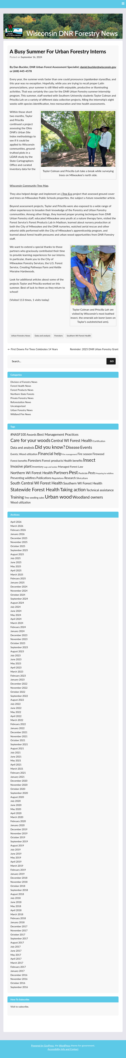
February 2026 (18, 529)
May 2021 (16, 760)
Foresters (58, 335)
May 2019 (16, 857)
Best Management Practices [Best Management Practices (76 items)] (57, 434)
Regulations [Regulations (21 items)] (58, 478)
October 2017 (18, 934)
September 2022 (19, 695)
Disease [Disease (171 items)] (73, 447)
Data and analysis (42, 335)
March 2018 (17, 914)
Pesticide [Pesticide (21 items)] (83, 473)
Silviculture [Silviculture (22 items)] (82, 478)
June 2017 (16, 950)
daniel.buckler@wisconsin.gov (98, 67)
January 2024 (18, 631)
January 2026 (18, 534)
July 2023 (16, 655)
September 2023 (19, 647)
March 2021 (17, 768)
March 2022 (17, 720)
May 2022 (16, 712)
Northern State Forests (22, 394)
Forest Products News (22, 389)
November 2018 (19, 881)
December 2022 (19, 683)
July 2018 (16, 898)
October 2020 (18, 788)
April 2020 (16, 813)
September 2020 (19, 792)
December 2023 (19, 635)
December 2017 (19, 926)
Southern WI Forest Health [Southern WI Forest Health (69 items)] (82, 483)
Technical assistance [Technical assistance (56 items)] (100, 490)
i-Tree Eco (66, 193)
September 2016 (19, 987)
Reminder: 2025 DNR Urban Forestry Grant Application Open (94, 351)
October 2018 (18, 885)
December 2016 (19, 975)
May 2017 (16, 954)
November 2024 (19, 590)
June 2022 (16, 707)
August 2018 (17, 894)
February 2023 (18, 675)
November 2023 (19, 639)
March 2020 (17, 817)
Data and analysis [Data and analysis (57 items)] (22, 447)
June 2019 (16, 853)
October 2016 (18, 983)
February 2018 (18, 918)
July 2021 (16, 752)
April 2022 (16, 716)
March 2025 (17, 574)
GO (112, 361)
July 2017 (16, 946)
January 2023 (18, 679)
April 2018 (16, 910)
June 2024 (16, 610)
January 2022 (18, 728)
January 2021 (18, 776)
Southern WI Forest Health (79, 335)
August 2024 (17, 602)
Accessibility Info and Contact (63, 1049)
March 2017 (17, 962)
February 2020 (18, 821)
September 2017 (19, 938)
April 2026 (16, 521)
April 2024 (16, 618)
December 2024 (19, 586)
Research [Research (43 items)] (70, 478)
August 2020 (17, 797)
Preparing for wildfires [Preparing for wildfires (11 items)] (105, 473)
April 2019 (16, 861)
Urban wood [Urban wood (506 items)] (58, 497)
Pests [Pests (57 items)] (92, 473)
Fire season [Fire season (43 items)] (85, 454)
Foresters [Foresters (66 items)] (34, 460)
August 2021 (17, 748)
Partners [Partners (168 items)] (60, 472)
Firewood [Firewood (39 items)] (98, 454)
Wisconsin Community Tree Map (29, 185)
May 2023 (16, 663)
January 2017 (18, 970)
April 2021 (16, 764)
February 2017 (18, 966)
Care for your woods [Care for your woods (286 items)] (30, 440)
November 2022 (19, 687)
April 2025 (16, 570)
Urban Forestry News (20, 335)
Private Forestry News (22, 398)
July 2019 (16, 849)
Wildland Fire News (21, 414)
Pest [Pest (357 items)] (73, 472)
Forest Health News (21, 385)
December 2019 (19, 829)
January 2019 (18, 873)
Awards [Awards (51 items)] (32, 434)
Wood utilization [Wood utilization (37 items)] (21, 502)
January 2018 (18, 922)
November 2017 (19, 930)
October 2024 (18, 594)
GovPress (49, 1045)
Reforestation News (21, 402)
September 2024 (19, 598)
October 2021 (18, 740)
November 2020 (19, 784)
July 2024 (16, 606)
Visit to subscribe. (20, 1006)
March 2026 (17, 525)
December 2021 (19, 732)
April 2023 (16, 667)
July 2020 (16, 800)
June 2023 (16, 659)
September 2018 (19, 890)
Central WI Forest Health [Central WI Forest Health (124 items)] (71, 440)
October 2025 (18, 546)
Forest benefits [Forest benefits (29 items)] (19, 460)
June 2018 (16, 902)
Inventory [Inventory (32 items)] (37, 466)
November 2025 (19, 542)
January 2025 (18, 582)
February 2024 (18, 627)
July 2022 (16, 703)
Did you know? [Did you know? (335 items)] (50, 447)
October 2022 (18, 691)
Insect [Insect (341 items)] (89, 460)
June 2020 (16, 805)
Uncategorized (18, 406)
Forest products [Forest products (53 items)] (52, 460)
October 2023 (18, 643)
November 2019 (19, 833)
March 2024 (17, 622)
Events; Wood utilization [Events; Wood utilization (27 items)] (24, 454)
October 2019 (18, 837)
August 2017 (17, 942)
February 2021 (18, 772)
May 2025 (16, 566)
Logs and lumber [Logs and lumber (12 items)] (50, 467)
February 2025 (18, 578)
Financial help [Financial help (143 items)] (49, 453)
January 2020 (18, 825)
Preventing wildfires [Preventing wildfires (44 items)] (23, 478)
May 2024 (16, 614)
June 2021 (16, 756)
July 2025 (16, 558)
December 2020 (19, 780)
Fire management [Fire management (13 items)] (69, 454)
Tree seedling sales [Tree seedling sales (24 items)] (34, 497)
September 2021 (19, 744)
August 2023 (17, 651)
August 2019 (17, 845)
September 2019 (19, 841)
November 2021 (19, 736)
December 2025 (19, 538)
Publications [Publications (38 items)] (43, 478)
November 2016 (19, 978)
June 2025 (16, 562)
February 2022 (18, 724)
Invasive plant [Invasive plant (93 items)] (21, 466)
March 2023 (17, 671)
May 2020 (16, 809)
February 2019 (18, 869)
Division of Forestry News (24, 381)
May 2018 (16, 906)
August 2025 (17, 554)
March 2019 (17, 865)
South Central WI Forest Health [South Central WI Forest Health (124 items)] (37, 483)
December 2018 (19, 877)
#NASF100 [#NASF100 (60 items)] (18, 434)
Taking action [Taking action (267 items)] (73, 489)
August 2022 (17, 699)
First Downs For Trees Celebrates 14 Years (33, 349)
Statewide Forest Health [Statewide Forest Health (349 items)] (35, 489)
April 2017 (16, 958)
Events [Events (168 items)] (86, 447)
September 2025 (19, 550)
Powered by (37, 1045)
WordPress (64, 1045)
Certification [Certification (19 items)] (99, 441)
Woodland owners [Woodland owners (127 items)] (87, 497)
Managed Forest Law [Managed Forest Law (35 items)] (70, 466)
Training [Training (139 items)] (17, 497)
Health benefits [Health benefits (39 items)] (73, 460)
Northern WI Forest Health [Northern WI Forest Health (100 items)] (32, 473)
